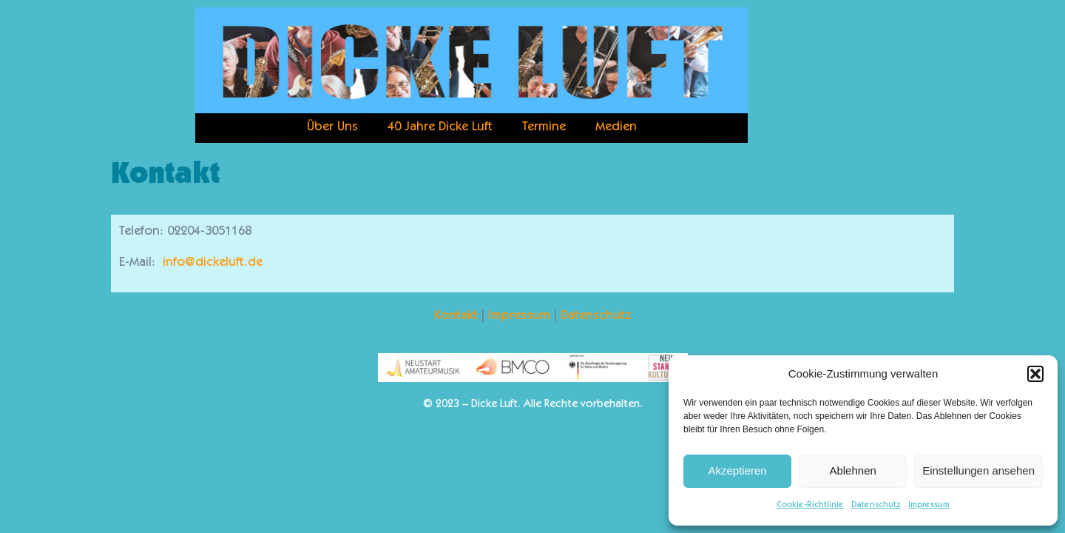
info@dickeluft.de (213, 263)
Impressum (929, 504)
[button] (1035, 373)
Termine (544, 127)
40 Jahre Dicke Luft (440, 127)
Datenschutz (876, 504)
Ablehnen (852, 470)
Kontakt (456, 316)
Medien (616, 127)
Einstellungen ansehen (978, 470)
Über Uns (332, 127)
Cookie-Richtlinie (810, 504)
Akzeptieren (737, 470)
